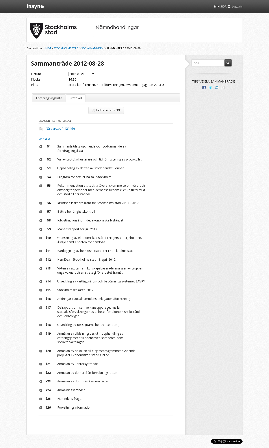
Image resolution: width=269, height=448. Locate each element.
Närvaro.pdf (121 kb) (60, 128)
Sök (230, 64)
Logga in (237, 6)
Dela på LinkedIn (216, 87)
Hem (48, 48)
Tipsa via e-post (222, 87)
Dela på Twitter (210, 87)
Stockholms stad (66, 48)
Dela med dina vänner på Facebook (204, 87)
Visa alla (44, 139)
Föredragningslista (49, 98)
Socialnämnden (92, 48)
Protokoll (75, 98)
